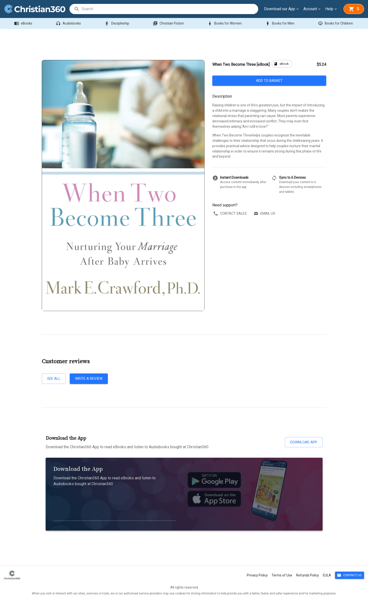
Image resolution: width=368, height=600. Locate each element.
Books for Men (280, 23)
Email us (265, 213)
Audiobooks (69, 23)
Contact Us (349, 575)
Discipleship (117, 23)
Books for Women (225, 23)
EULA (327, 575)
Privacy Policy (257, 575)
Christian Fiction (169, 23)
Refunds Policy (307, 575)
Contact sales (230, 213)
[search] (170, 9)
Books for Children (336, 23)
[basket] (353, 9)
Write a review (89, 378)
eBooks (23, 23)
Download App (303, 442)
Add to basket (269, 81)
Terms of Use (282, 575)
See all (54, 378)
